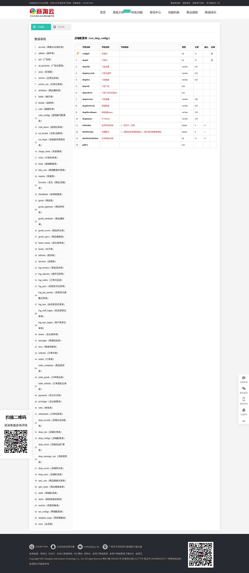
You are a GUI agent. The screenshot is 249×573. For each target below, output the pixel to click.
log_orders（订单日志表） (51, 280)
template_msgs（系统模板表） (52, 518)
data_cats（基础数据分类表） (52, 170)
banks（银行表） (46, 96)
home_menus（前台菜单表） (52, 243)
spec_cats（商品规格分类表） (52, 480)
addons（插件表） (47, 53)
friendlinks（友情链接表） (51, 194)
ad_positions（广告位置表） (51, 65)
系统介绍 (118, 12)
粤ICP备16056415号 (112, 559)
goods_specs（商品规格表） (51, 237)
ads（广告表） (45, 59)
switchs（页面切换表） (49, 505)
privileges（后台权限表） (50, 401)
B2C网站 (78, 554)
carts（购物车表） (47, 109)
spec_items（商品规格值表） (52, 487)
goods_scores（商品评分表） (52, 230)
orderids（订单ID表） (48, 353)
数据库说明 (175, 3)
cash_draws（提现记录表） (51, 127)
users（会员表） (46, 524)
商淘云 (43, 554)
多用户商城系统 (100, 554)
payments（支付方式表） (50, 395)
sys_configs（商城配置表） (51, 511)
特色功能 (137, 12)
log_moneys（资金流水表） (51, 267)
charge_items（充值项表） (51, 151)
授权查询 (186, 3)
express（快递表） (47, 176)
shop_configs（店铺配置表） (52, 438)
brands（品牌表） (46, 103)
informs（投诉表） (47, 255)
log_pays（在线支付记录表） (52, 286)
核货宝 (139, 554)
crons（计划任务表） (48, 157)
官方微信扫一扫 (213, 3)
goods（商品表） (46, 200)
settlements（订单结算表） (51, 414)
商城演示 (210, 12)
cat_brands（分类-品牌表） (51, 133)
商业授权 (192, 12)
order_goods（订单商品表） (51, 377)
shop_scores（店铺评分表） (51, 468)
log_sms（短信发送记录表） (52, 304)
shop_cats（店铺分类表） (50, 432)
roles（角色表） (46, 408)
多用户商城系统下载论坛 (122, 554)
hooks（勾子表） (46, 249)
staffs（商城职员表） (48, 493)
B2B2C (52, 554)
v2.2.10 (127, 11)
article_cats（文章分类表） (51, 84)
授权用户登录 (198, 3)
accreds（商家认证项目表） (51, 47)
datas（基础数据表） (48, 164)
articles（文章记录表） (49, 78)
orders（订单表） (46, 359)
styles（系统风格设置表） (51, 499)
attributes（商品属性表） (50, 90)
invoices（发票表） (47, 261)
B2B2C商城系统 (64, 554)
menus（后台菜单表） (49, 334)
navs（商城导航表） (48, 347)
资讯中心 (155, 12)
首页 (103, 12)
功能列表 (173, 12)
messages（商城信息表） (50, 340)
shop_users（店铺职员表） (51, 474)
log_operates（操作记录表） (51, 274)
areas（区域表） (46, 72)
